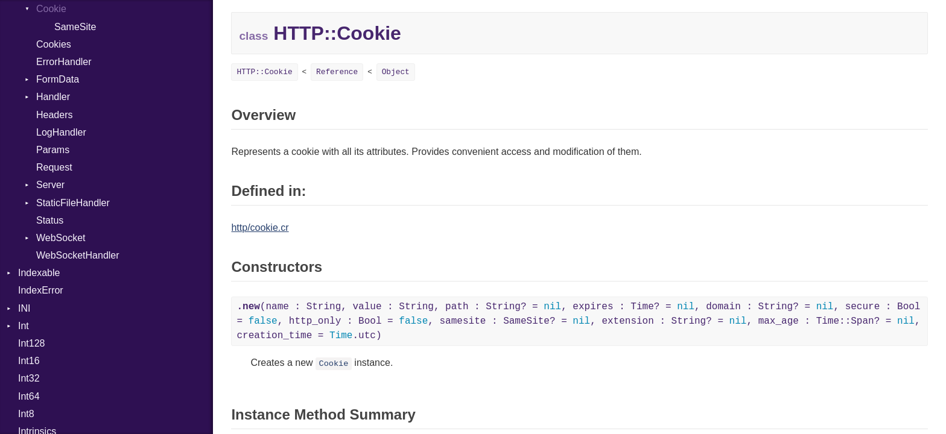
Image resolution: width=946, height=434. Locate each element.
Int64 (29, 396)
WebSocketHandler (77, 255)
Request (54, 167)
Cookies (53, 44)
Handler (53, 97)
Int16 (29, 361)
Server (50, 185)
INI (24, 308)
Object (396, 72)
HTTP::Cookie (264, 72)
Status (49, 220)
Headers (54, 115)
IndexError (40, 290)
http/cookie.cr (259, 227)
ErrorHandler (64, 62)
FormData (57, 79)
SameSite (75, 27)
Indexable (39, 273)
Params (52, 150)
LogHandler (61, 132)
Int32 (29, 378)
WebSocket (61, 238)
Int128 (31, 343)
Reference (337, 72)
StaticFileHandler (73, 203)
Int (23, 326)
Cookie (51, 9)
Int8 (26, 414)
